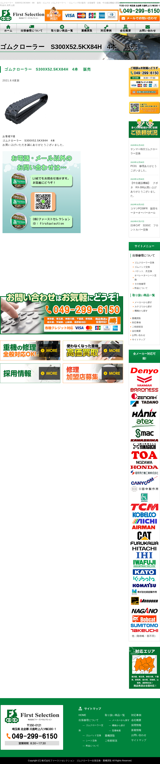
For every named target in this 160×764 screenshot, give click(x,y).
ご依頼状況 (137, 326)
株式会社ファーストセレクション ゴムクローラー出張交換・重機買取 (77, 760)
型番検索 (116, 730)
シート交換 (91, 740)
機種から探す (141, 310)
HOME (82, 715)
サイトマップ (138, 339)
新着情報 (136, 730)
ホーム (8, 30)
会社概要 (125, 30)
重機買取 (86, 30)
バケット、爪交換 (143, 271)
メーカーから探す (143, 302)
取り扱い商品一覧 (62, 30)
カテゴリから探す (143, 306)
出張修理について (32, 30)
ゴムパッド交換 (142, 267)
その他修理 (140, 284)
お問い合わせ (138, 335)
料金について (141, 288)
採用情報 (136, 725)
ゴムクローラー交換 (144, 262)
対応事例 (106, 30)
